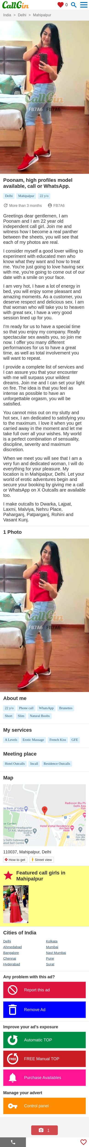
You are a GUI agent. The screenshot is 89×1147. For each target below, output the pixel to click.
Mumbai (52, 947)
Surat (50, 964)
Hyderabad (11, 964)
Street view (41, 859)
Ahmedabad (12, 947)
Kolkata (52, 941)
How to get (14, 860)
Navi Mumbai (56, 953)
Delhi (7, 941)
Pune (50, 958)
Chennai (9, 958)
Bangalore (11, 953)
